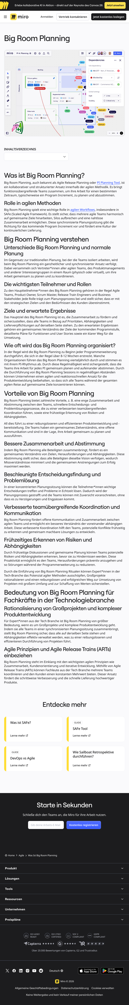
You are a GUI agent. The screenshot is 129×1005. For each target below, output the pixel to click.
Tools (64, 889)
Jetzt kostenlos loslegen (108, 17)
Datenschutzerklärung (75, 988)
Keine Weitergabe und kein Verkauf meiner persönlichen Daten (64, 995)
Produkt (64, 868)
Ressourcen (64, 899)
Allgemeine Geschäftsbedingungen (36, 988)
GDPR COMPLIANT (99, 935)
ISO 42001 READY (35, 935)
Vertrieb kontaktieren (73, 17)
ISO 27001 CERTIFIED (56, 935)
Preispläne (64, 919)
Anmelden (47, 16)
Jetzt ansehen (115, 5)
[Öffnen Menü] (5, 16)
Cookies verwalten (102, 988)
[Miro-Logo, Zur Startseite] (19, 16)
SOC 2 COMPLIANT (78, 935)
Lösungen (64, 878)
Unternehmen (64, 909)
